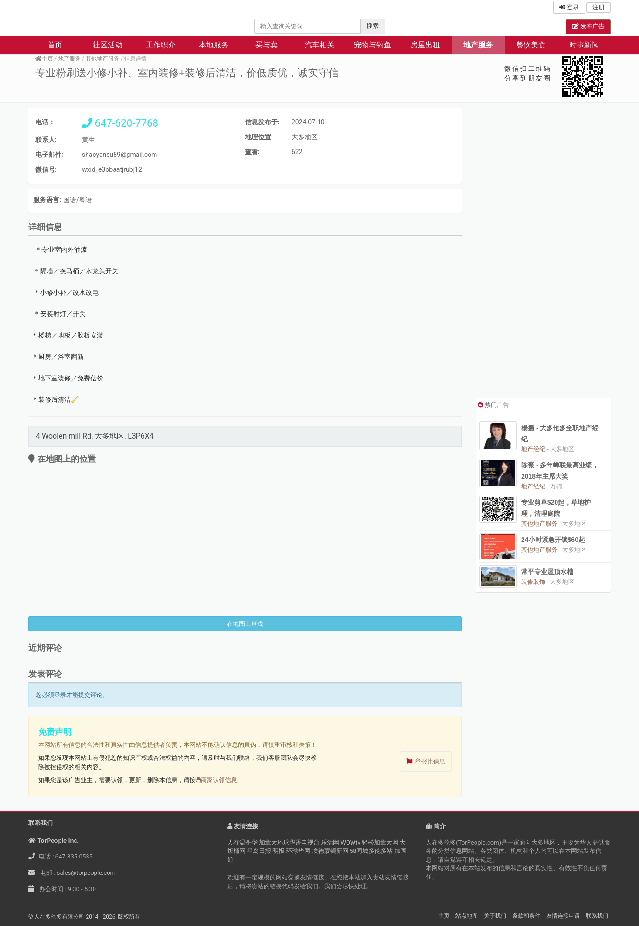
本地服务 (214, 45)
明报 (278, 850)
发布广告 (588, 26)
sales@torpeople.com (86, 872)
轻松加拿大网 (380, 842)
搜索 (373, 25)
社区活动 (107, 45)
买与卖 (266, 45)
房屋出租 (425, 45)
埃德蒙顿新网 (330, 850)
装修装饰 (533, 581)
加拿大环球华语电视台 (289, 842)
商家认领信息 (216, 780)
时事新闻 (584, 45)
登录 (569, 7)
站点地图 (466, 915)
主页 (44, 58)
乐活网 (330, 842)
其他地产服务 (102, 58)
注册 (598, 7)
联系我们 (597, 915)
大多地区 (305, 137)
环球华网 (298, 850)
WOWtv (350, 842)
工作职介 (161, 45)
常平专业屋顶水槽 (547, 571)
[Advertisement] (543, 252)
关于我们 (495, 915)
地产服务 (478, 45)
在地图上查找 (245, 623)
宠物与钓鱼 (372, 45)
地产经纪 (533, 449)
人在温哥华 (242, 842)
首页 (55, 45)
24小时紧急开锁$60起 (553, 539)
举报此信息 (430, 761)
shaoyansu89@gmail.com (119, 154)
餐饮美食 (531, 45)
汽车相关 (319, 45)
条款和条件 (526, 915)
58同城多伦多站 (371, 850)
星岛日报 (259, 850)
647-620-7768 (120, 123)
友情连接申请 (563, 915)
